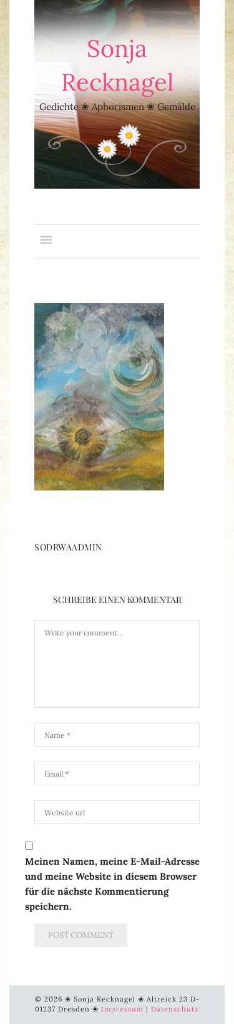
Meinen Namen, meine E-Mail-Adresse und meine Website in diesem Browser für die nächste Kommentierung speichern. (112, 883)
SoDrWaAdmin (68, 547)
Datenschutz (175, 1009)
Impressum (122, 1009)
